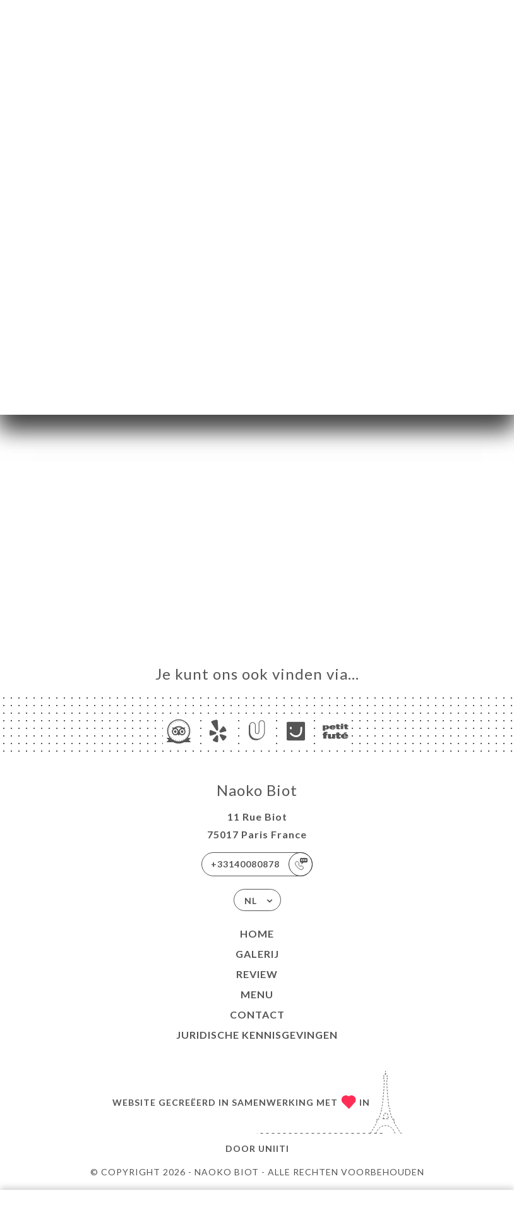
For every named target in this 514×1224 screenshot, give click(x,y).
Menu (257, 994)
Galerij (257, 954)
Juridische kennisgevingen (257, 1035)
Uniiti (273, 1148)
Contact (257, 1014)
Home (257, 933)
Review (257, 974)
